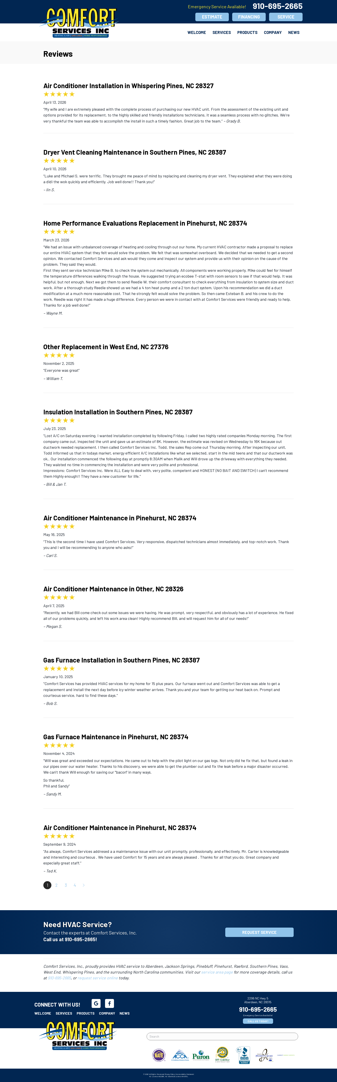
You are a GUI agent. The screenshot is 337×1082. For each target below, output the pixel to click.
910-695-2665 (278, 5)
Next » (84, 885)
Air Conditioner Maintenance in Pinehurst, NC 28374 (119, 518)
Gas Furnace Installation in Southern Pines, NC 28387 (121, 660)
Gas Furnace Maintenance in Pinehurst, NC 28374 (115, 737)
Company (273, 32)
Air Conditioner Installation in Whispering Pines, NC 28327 (128, 85)
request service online (98, 977)
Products (247, 32)
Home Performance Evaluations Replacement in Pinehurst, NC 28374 (145, 223)
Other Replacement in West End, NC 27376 (105, 347)
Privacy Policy (170, 1074)
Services (222, 32)
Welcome (196, 32)
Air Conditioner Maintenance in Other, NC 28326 (113, 589)
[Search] (222, 1036)
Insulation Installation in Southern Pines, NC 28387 (118, 412)
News (293, 32)
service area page (217, 972)
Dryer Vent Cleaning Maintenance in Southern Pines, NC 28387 (134, 152)
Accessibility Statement (185, 1074)
